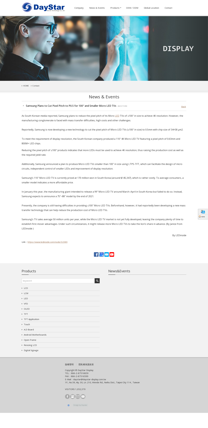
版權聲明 (69, 364)
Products (114, 7)
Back (183, 106)
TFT (26, 314)
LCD (26, 288)
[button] (15, 48)
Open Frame (30, 339)
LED (117, 115)
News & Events (97, 7)
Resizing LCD (30, 345)
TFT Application (31, 319)
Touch (27, 324)
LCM (26, 293)
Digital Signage (31, 350)
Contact (168, 7)
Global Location (151, 7)
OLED (27, 308)
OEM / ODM (132, 7)
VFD (26, 303)
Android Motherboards (35, 334)
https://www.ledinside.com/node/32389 (47, 241)
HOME (26, 85)
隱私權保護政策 (86, 364)
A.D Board (29, 329)
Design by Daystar (80, 405)
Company (79, 7)
